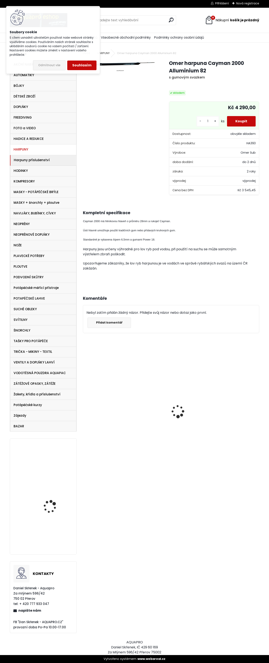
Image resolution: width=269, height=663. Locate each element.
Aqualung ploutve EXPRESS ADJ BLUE (50, 460)
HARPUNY (21, 149)
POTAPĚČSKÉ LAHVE (29, 298)
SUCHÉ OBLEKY (25, 309)
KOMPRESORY (24, 181)
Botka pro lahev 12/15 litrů (53, 536)
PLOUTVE (20, 266)
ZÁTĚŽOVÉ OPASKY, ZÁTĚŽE (35, 383)
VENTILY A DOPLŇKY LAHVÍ (34, 362)
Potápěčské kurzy (28, 405)
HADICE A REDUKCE (29, 139)
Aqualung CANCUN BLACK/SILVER (220, 426)
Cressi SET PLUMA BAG (163, 422)
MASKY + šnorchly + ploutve (36, 202)
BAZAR (19, 426)
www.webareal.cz (151, 659)
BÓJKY (19, 86)
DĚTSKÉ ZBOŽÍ (24, 96)
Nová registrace (247, 3)
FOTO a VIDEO (25, 128)
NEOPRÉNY (22, 224)
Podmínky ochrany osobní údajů (179, 37)
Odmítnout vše (49, 65)
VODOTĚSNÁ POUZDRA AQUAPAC (40, 373)
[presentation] (85, 404)
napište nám (29, 610)
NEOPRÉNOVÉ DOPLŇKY (31, 234)
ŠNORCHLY (22, 330)
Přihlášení (222, 3)
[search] (171, 20)
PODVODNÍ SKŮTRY (28, 277)
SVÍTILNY (20, 320)
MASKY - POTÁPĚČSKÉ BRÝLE (36, 192)
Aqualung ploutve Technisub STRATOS (51, 500)
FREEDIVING (23, 117)
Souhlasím (81, 65)
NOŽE (18, 245)
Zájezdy (20, 415)
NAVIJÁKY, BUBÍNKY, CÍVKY (35, 213)
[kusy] (207, 121)
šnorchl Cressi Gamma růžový (111, 444)
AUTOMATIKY (24, 75)
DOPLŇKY (21, 107)
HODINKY (21, 170)
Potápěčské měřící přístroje (36, 288)
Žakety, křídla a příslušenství (37, 394)
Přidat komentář (109, 322)
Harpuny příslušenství (32, 160)
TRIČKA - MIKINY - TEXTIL (33, 351)
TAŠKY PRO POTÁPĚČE (31, 341)
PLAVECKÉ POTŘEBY (29, 256)
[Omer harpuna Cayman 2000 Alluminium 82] (119, 65)
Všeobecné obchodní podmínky (126, 37)
